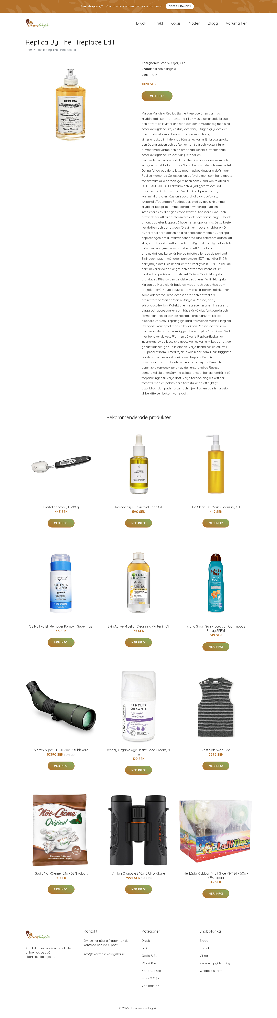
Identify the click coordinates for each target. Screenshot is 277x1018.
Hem (28, 52)
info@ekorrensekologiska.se (104, 957)
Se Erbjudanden (180, 6)
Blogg (213, 24)
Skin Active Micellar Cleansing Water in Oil (138, 629)
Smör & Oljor (169, 66)
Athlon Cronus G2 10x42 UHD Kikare (138, 876)
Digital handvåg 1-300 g (61, 510)
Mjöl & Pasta (150, 966)
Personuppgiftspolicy (215, 966)
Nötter (194, 24)
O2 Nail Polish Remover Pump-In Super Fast (61, 629)
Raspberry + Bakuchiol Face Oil (138, 510)
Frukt (158, 24)
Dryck (141, 24)
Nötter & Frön (151, 973)
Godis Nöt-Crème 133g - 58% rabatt (61, 876)
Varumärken (236, 24)
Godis (175, 24)
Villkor (204, 958)
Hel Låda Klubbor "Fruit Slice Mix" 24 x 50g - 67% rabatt (216, 878)
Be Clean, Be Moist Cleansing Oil (216, 510)
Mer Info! (157, 99)
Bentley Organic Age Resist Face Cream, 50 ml (138, 755)
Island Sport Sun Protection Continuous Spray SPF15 (216, 631)
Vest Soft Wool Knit (216, 753)
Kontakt (205, 951)
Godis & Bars (151, 958)
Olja (183, 66)
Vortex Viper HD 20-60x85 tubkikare (61, 753)
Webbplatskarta (211, 973)
